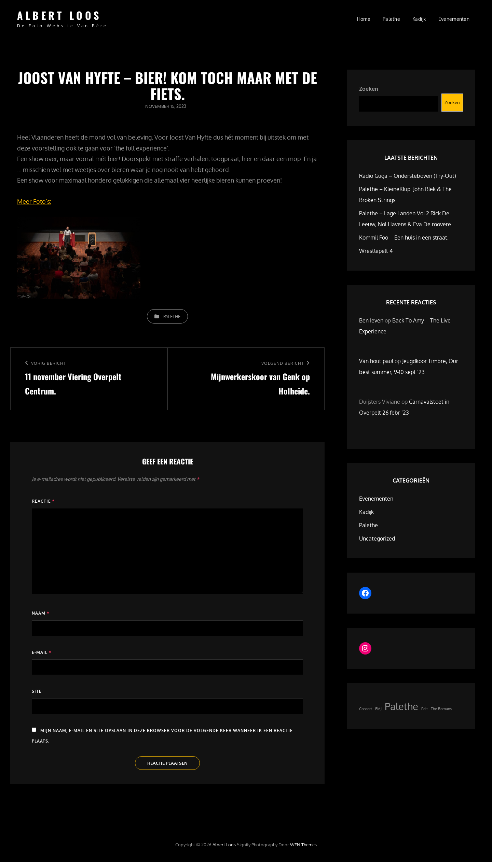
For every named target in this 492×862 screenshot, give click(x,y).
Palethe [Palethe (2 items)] (401, 706)
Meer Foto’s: (34, 201)
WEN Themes (303, 844)
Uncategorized (377, 538)
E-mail (41, 652)
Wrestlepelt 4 (376, 250)
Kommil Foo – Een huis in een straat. (404, 237)
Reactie (43, 501)
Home (363, 19)
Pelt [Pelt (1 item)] (424, 708)
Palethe (391, 19)
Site (37, 691)
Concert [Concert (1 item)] (365, 708)
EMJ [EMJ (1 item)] (378, 708)
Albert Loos (59, 15)
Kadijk (419, 19)
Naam (40, 613)
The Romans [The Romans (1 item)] (441, 708)
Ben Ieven (371, 320)
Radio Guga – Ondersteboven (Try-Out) (407, 175)
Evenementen (453, 19)
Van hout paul (376, 361)
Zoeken (368, 88)
